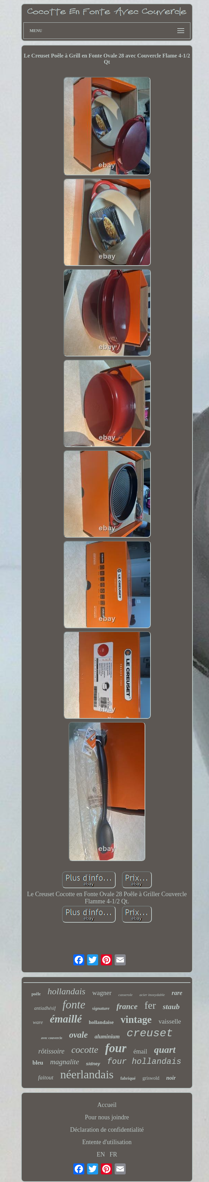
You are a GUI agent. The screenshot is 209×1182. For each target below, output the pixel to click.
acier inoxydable (152, 995)
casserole (125, 995)
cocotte (84, 1050)
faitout (45, 1077)
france (126, 1006)
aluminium (107, 1036)
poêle (36, 994)
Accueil (107, 1104)
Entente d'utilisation (107, 1142)
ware (38, 1022)
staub (171, 1006)
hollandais (66, 991)
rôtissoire (51, 1051)
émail (140, 1051)
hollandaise (101, 1022)
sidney (93, 1063)
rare (177, 992)
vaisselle (169, 1021)
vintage (136, 1019)
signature (101, 1008)
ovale (78, 1034)
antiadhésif (44, 1008)
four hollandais (144, 1061)
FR (113, 1154)
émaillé (66, 1019)
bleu (37, 1062)
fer (150, 1005)
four (115, 1048)
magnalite (64, 1062)
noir (171, 1078)
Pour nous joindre (107, 1117)
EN (101, 1154)
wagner (102, 992)
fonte (74, 1004)
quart (164, 1049)
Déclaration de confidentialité (107, 1129)
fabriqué (128, 1078)
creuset (150, 1033)
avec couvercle (51, 1038)
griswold (151, 1078)
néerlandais (87, 1074)
